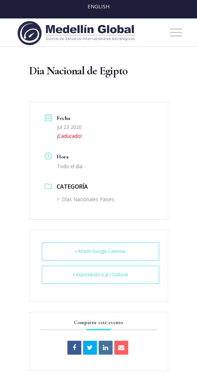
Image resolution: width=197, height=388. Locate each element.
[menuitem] (172, 33)
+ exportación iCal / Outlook (100, 275)
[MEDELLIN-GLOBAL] (82, 33)
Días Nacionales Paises (85, 199)
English (99, 6)
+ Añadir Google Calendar (100, 251)
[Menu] (172, 33)
